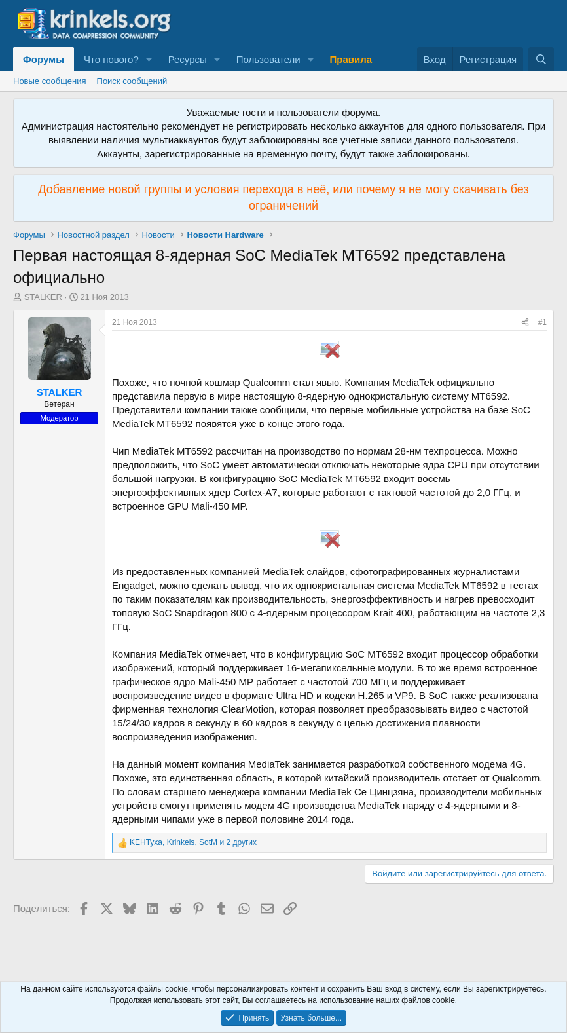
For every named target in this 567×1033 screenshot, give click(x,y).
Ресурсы (187, 59)
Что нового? (111, 59)
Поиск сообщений (132, 81)
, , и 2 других (193, 842)
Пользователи (268, 59)
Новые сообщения (49, 81)
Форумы (43, 59)
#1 (542, 322)
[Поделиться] (525, 322)
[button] (149, 59)
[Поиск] (541, 59)
